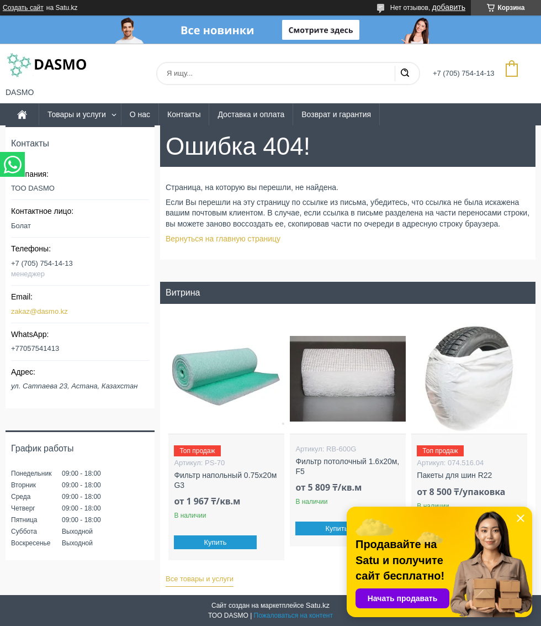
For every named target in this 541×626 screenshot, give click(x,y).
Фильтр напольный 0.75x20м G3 (225, 480)
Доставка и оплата (251, 114)
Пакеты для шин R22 (454, 475)
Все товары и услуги (200, 579)
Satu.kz (318, 605)
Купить (215, 542)
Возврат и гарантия (336, 114)
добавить (448, 7)
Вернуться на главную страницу (223, 238)
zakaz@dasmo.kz (39, 311)
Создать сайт (23, 8)
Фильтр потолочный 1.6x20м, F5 (347, 466)
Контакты (183, 114)
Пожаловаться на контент (293, 615)
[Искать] (405, 73)
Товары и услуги (76, 114)
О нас (140, 114)
